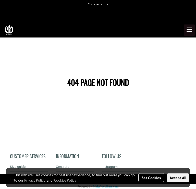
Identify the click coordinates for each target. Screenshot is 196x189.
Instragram (110, 167)
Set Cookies (151, 177)
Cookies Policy (65, 180)
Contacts (62, 167)
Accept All (178, 177)
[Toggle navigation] (189, 30)
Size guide (18, 167)
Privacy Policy (34, 180)
